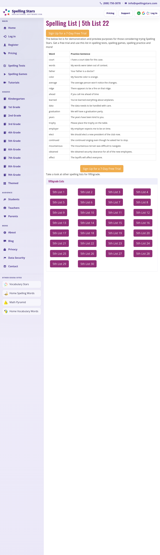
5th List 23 (115, 243)
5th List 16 (143, 223)
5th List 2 (86, 192)
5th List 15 (115, 223)
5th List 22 (87, 243)
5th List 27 (115, 253)
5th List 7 (114, 202)
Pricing (110, 13)
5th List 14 (87, 223)
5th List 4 (142, 192)
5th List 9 (58, 212)
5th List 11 (115, 212)
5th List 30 (87, 264)
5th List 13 (59, 223)
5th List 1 (58, 192)
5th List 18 (87, 233)
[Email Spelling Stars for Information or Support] (141, 3)
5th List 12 (143, 212)
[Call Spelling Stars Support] (110, 3)
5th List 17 (59, 233)
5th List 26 (87, 253)
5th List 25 (59, 253)
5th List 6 (86, 202)
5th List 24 (143, 243)
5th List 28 (143, 253)
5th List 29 (59, 264)
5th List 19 (115, 233)
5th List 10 (87, 212)
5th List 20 (143, 233)
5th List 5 (58, 202)
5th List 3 (114, 192)
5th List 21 (59, 243)
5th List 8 (142, 202)
